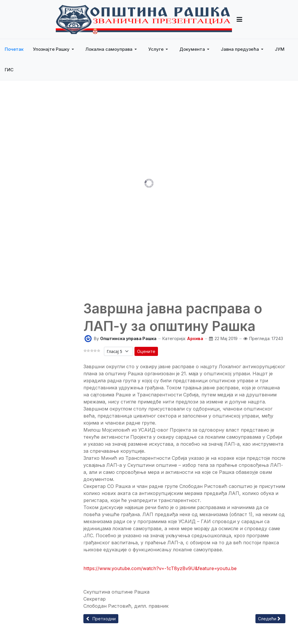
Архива (195, 338)
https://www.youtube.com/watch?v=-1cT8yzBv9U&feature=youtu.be (160, 568)
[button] (54, 49)
